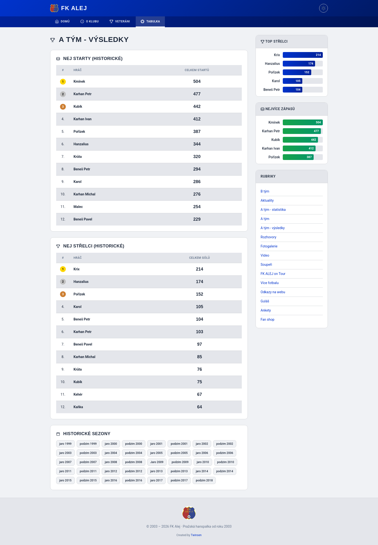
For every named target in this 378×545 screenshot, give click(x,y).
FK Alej (68, 8)
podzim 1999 (88, 443)
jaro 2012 (111, 471)
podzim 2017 (179, 480)
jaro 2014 (202, 471)
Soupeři (266, 264)
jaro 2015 (65, 480)
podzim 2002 (224, 443)
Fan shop (267, 319)
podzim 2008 (133, 462)
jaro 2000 (111, 443)
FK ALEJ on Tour (273, 274)
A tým (265, 219)
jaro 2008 (111, 462)
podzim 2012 (133, 471)
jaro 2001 (156, 443)
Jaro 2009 (156, 462)
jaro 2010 (203, 462)
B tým (265, 191)
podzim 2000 (133, 443)
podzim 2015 (88, 480)
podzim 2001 (179, 443)
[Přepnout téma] (323, 8)
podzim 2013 (179, 471)
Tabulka (150, 21)
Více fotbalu (270, 283)
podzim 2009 (180, 462)
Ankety (266, 310)
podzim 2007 (88, 462)
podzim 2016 (133, 480)
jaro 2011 (65, 471)
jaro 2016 (111, 480)
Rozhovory (268, 237)
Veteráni (119, 21)
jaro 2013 (156, 471)
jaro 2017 (156, 480)
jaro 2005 (156, 453)
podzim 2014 (224, 471)
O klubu (89, 21)
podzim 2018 (204, 480)
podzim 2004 (133, 453)
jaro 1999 (65, 443)
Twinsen (196, 535)
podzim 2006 (224, 453)
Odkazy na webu (273, 292)
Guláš (265, 301)
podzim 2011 (88, 471)
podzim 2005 (179, 453)
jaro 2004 (111, 453)
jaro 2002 (202, 443)
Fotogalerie (269, 246)
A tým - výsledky (273, 228)
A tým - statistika (273, 210)
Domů (62, 21)
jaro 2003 (65, 453)
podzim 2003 (88, 453)
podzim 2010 (225, 462)
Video (265, 255)
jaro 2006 (202, 453)
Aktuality (267, 200)
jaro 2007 (65, 462)
